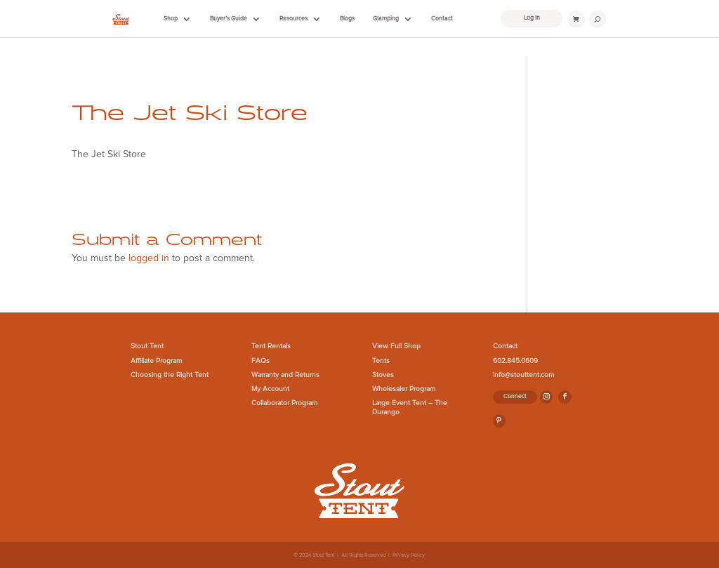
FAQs (260, 361)
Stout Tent (147, 346)
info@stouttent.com (523, 375)
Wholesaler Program (403, 389)
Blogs (347, 18)
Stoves (383, 375)
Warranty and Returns (285, 375)
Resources (293, 18)
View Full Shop (396, 346)
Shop (171, 18)
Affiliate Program (156, 361)
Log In (532, 18)
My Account (270, 389)
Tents (381, 361)
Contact (442, 18)
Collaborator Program (284, 403)
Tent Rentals (271, 346)
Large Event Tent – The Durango (409, 407)
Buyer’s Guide (228, 18)
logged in (148, 258)
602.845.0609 (515, 361)
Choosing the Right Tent (170, 375)
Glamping (386, 18)
